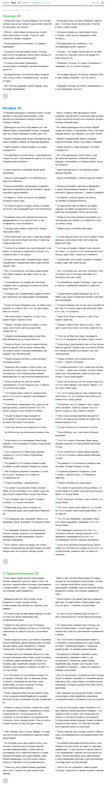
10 (33, 3)
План (13, 3)
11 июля (23, 2)
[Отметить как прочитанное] (5, 96)
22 (48, 3)
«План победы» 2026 (11, 10)
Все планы (25, 10)
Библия (6, 3)
